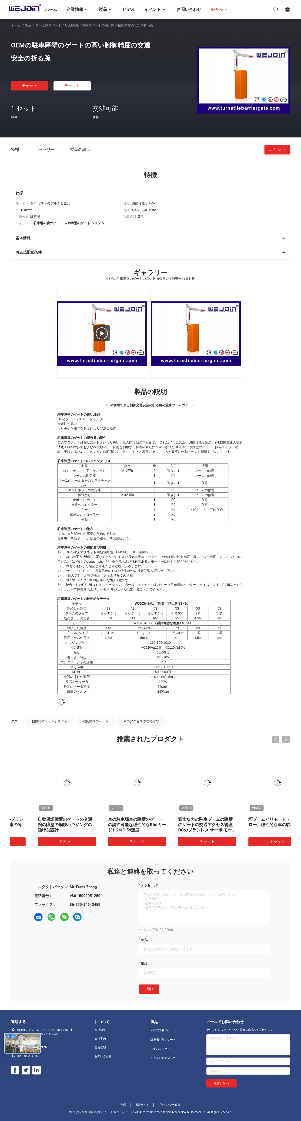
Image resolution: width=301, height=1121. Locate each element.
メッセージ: (149, 885)
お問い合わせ (103, 1056)
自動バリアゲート (161, 1049)
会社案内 (100, 1038)
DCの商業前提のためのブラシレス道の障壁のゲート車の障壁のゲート (184, 824)
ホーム (16, 25)
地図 (124, 1104)
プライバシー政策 (169, 1104)
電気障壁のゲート (96, 721)
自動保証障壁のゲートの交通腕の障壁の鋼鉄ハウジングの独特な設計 (254, 824)
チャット (29, 85)
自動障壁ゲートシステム (50, 721)
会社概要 (100, 1029)
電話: (144, 963)
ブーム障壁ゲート (48, 25)
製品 (28, 25)
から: (144, 939)
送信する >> (221, 1083)
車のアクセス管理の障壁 (141, 721)
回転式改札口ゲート (163, 1030)
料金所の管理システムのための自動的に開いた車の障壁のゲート (113, 824)
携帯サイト (142, 1104)
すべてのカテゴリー (163, 1057)
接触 (149, 989)
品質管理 (100, 1047)
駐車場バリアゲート (163, 1039)
